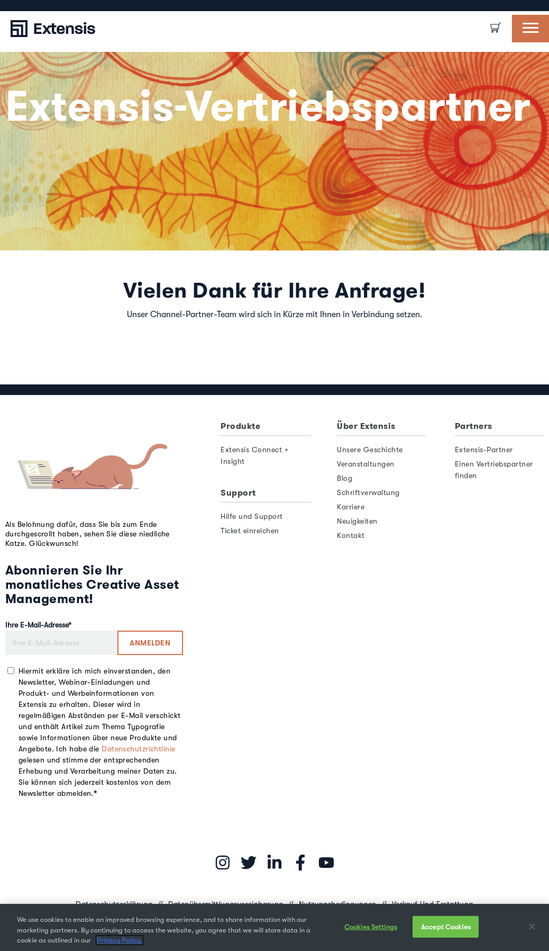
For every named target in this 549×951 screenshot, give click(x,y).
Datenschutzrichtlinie (138, 748)
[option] (15, 5)
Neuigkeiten (357, 521)
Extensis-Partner (484, 449)
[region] (274, 927)
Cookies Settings (370, 926)
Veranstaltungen (366, 464)
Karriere (350, 507)
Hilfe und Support (252, 516)
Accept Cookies (446, 926)
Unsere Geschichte (370, 449)
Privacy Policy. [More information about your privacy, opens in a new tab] (119, 940)
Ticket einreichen (250, 530)
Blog (344, 478)
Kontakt (351, 535)
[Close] (532, 926)
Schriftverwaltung (368, 492)
